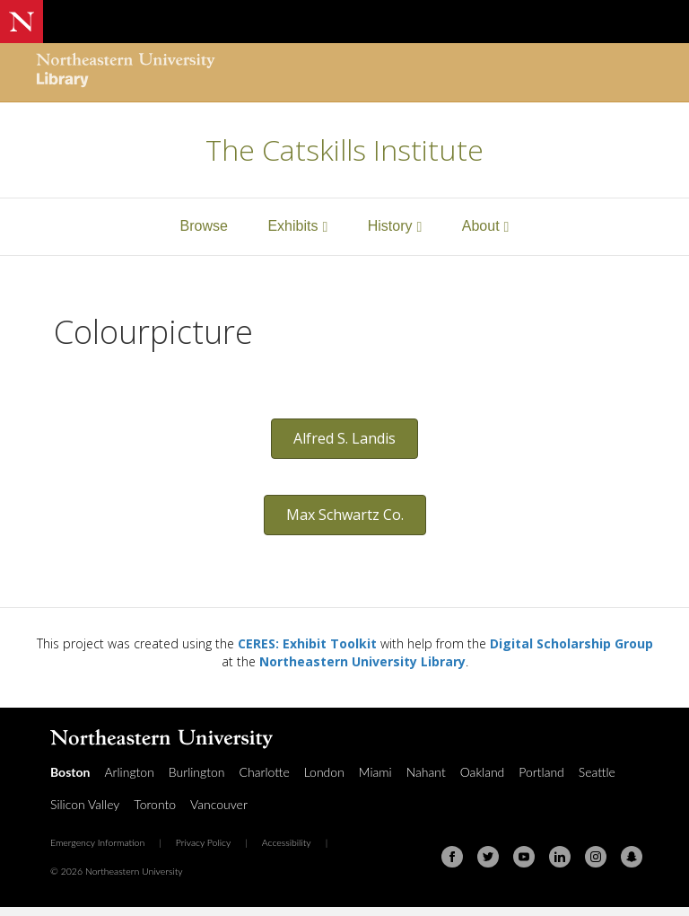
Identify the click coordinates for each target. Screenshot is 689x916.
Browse (204, 225)
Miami (375, 771)
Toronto (155, 804)
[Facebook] (452, 857)
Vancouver (219, 804)
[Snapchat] (631, 857)
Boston (70, 771)
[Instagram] (595, 857)
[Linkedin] (560, 857)
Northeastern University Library (362, 661)
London (324, 771)
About (481, 225)
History (390, 225)
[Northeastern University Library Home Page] (125, 72)
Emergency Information (97, 842)
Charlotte (265, 771)
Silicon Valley (84, 804)
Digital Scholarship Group (571, 643)
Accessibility (286, 842)
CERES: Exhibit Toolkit (307, 643)
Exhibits (292, 225)
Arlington (128, 771)
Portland (541, 771)
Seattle (597, 771)
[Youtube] (524, 857)
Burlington (197, 771)
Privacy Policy (203, 842)
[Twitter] (488, 857)
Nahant (426, 771)
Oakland (482, 771)
